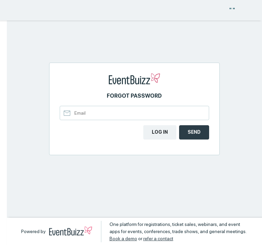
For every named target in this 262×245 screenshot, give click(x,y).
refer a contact (158, 238)
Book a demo (123, 238)
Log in (160, 132)
